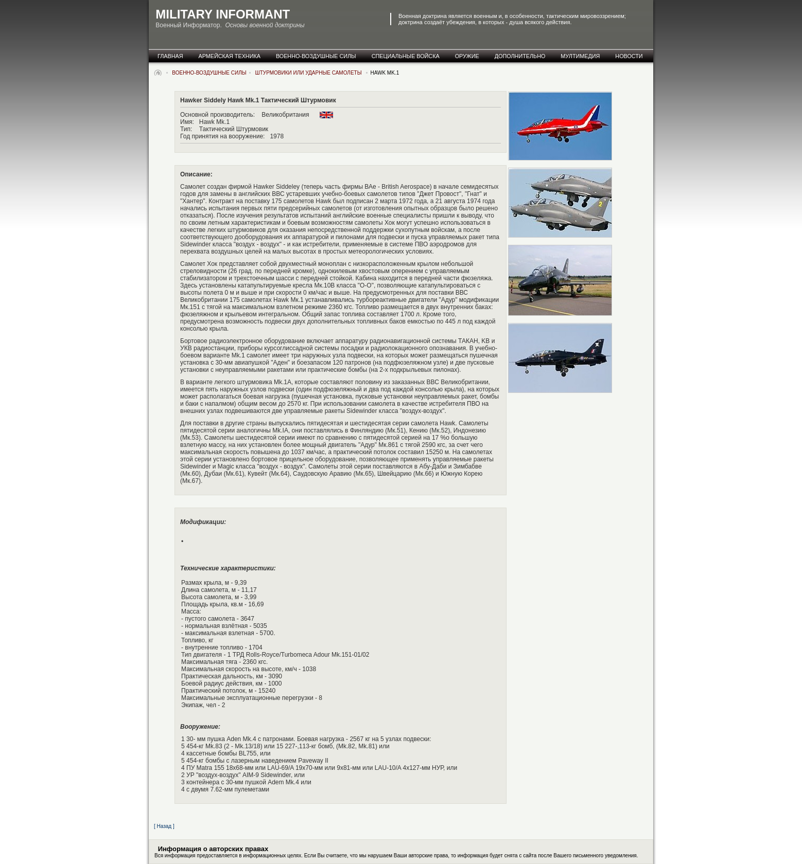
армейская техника (229, 56)
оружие (467, 56)
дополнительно (520, 56)
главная (170, 56)
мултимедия (580, 56)
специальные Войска (406, 56)
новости (628, 56)
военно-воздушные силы (316, 56)
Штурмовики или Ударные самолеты (309, 73)
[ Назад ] (164, 826)
